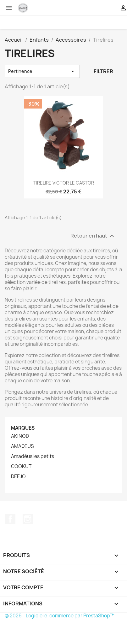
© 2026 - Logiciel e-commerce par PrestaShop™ (59, 615)
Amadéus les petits (32, 456)
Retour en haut (93, 236)
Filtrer (103, 71)
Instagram (28, 519)
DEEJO (18, 477)
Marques (23, 428)
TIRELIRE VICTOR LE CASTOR (63, 183)
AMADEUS (22, 446)
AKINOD (20, 436)
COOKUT (21, 466)
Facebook (10, 519)
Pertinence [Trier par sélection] (42, 71)
